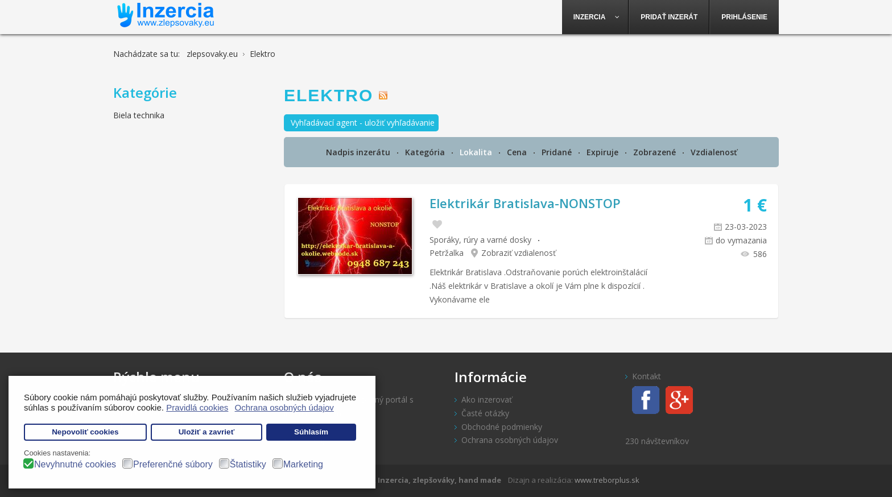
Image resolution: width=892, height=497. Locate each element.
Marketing (303, 464)
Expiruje (604, 152)
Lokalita (477, 152)
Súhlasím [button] (311, 432)
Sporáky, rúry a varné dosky (480, 239)
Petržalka (447, 252)
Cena (518, 152)
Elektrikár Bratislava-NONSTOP (525, 203)
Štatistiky (248, 464)
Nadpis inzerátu (359, 152)
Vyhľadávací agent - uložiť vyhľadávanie (363, 122)
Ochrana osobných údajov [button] (284, 407)
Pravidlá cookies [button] (197, 407)
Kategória (426, 152)
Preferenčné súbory (173, 464)
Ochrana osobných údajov (509, 439)
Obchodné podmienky (501, 426)
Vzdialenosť (714, 152)
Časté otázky (485, 413)
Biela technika (138, 115)
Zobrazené (655, 152)
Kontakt (646, 376)
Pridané (558, 152)
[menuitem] (595, 17)
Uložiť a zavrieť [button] (206, 432)
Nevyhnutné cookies (75, 464)
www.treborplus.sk (607, 480)
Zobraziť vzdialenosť (518, 252)
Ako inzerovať (486, 399)
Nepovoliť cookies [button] (85, 432)
